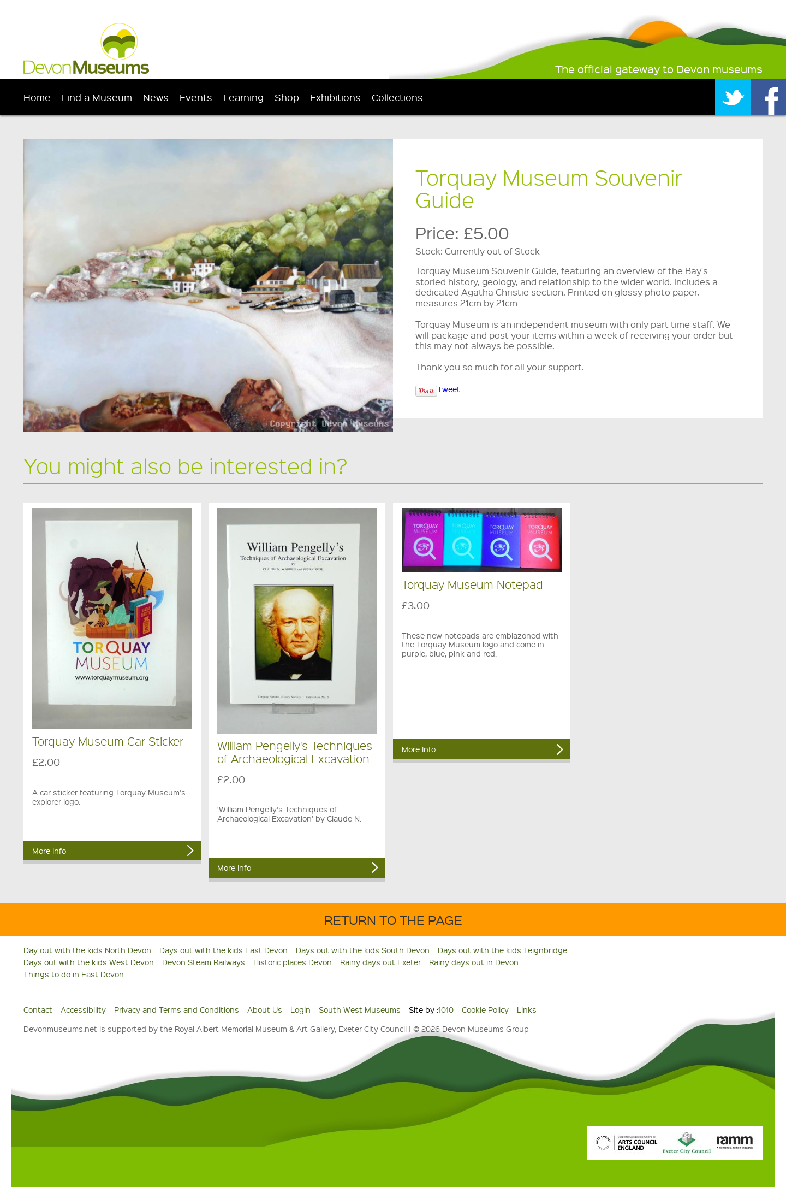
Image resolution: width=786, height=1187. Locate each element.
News (156, 97)
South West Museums (360, 1009)
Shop (287, 97)
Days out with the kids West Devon (88, 962)
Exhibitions (335, 97)
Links (527, 1009)
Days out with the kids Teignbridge (502, 950)
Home (37, 97)
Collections (397, 97)
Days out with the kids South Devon (363, 950)
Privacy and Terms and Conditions (176, 1009)
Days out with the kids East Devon (223, 950)
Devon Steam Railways (203, 962)
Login (300, 1009)
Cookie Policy (485, 1009)
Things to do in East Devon (73, 974)
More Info (49, 850)
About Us (264, 1009)
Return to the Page (393, 919)
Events (196, 97)
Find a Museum (97, 97)
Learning (243, 97)
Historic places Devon (292, 962)
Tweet (448, 389)
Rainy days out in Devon (474, 962)
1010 (446, 1009)
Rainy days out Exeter (380, 962)
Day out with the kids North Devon (87, 950)
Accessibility (83, 1009)
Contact (37, 1009)
